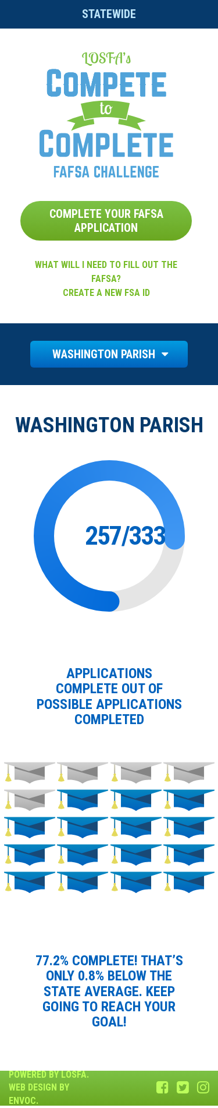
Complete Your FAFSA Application (106, 221)
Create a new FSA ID (106, 292)
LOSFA (74, 1074)
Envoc (22, 1100)
